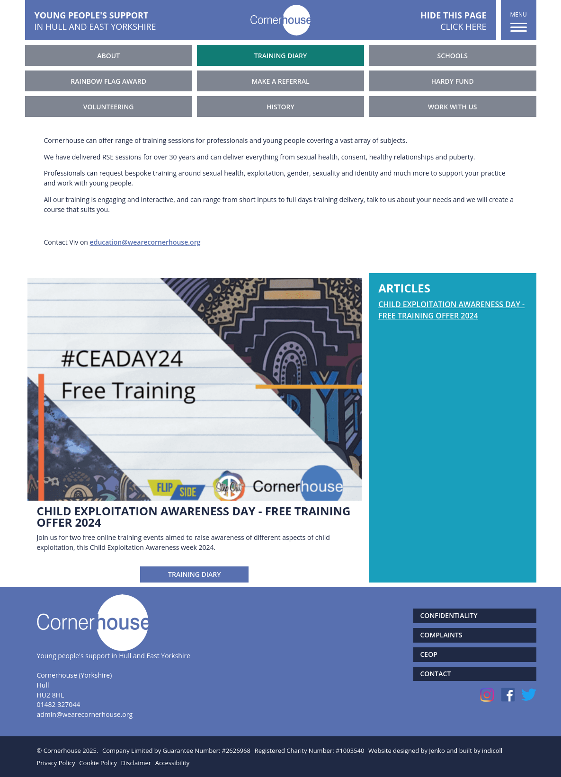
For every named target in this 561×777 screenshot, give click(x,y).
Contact (435, 673)
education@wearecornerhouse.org (145, 242)
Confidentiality (449, 615)
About (108, 55)
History (280, 106)
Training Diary (280, 55)
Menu (518, 21)
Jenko (437, 750)
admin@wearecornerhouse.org (85, 714)
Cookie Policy (98, 763)
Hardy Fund (452, 81)
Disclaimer (136, 763)
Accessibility (172, 763)
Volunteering (108, 106)
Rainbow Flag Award (108, 81)
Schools (452, 55)
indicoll (492, 750)
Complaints (441, 634)
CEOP (428, 654)
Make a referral (280, 81)
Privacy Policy (56, 763)
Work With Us (452, 106)
